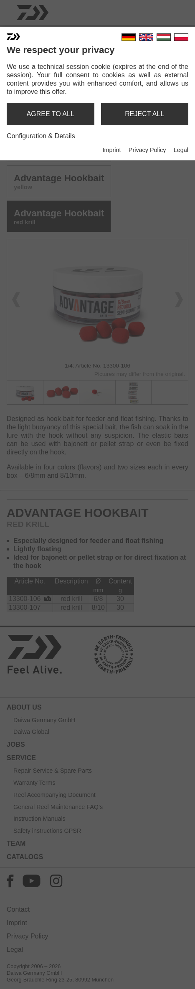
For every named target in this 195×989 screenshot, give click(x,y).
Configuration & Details (41, 135)
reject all (144, 113)
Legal (181, 150)
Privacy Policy (147, 150)
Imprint (111, 150)
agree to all (50, 113)
